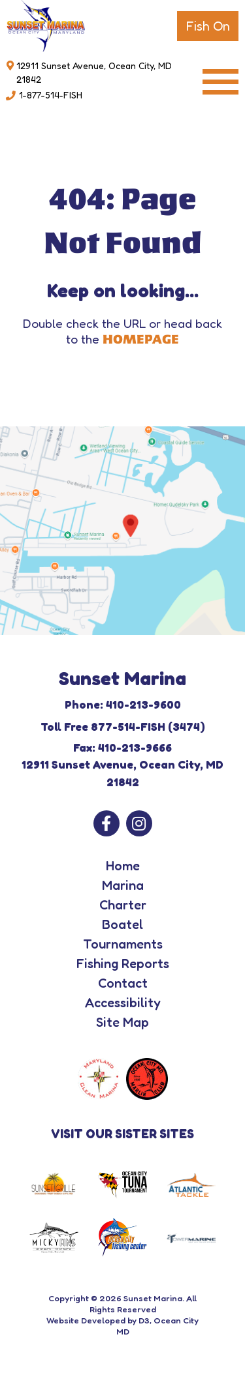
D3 (144, 1320)
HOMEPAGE (141, 339)
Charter (122, 905)
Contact (123, 983)
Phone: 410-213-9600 (123, 704)
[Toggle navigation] (220, 82)
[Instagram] (139, 823)
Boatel (122, 924)
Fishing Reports (122, 963)
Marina (123, 885)
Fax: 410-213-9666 (122, 747)
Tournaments (123, 944)
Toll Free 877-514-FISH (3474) (123, 726)
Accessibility (123, 1002)
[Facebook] (106, 823)
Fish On (208, 26)
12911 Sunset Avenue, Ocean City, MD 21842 (94, 72)
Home (123, 866)
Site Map (122, 1022)
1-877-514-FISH (50, 94)
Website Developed (85, 1320)
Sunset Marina (152, 1298)
